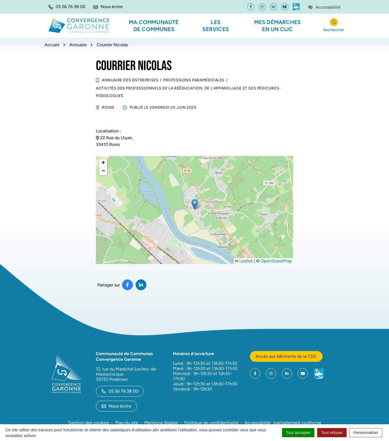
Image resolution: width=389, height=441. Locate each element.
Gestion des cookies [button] (88, 422)
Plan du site (126, 422)
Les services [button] (215, 25)
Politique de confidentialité (211, 422)
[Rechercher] (333, 26)
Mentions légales (161, 422)
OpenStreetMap (276, 260)
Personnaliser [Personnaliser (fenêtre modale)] (365, 432)
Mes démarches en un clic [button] (277, 25)
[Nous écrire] (108, 6)
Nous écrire (116, 406)
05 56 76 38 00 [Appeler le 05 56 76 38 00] (120, 391)
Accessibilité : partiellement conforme (282, 422)
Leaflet (244, 260)
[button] (67, 6)
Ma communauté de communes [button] (154, 25)
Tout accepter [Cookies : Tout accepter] (298, 432)
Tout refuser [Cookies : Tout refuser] (332, 432)
